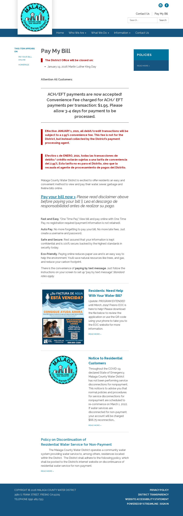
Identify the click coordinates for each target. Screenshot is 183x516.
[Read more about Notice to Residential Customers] (85, 391)
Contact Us (142, 13)
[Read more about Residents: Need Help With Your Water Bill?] (85, 317)
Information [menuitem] (121, 32)
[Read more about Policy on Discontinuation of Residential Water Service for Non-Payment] (85, 455)
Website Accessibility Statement (147, 499)
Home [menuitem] (60, 32)
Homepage (23, 65)
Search (163, 20)
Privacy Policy (159, 490)
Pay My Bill (161, 13)
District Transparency (153, 494)
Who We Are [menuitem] (76, 32)
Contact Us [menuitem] (142, 32)
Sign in (164, 504)
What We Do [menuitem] (99, 32)
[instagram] (161, 6)
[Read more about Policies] (151, 60)
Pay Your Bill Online (25, 58)
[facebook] (167, 6)
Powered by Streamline (142, 504)
